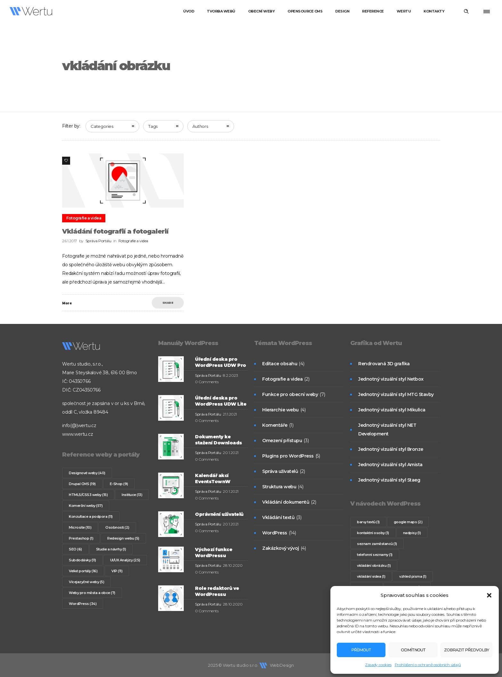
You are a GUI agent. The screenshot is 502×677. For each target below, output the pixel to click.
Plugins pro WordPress (288, 456)
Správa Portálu (98, 240)
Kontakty (434, 11)
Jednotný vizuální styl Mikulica (391, 410)
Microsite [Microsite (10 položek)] (80, 527)
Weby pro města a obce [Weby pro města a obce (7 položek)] (92, 592)
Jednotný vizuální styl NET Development (387, 429)
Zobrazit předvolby (462, 650)
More (67, 303)
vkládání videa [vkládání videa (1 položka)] (371, 576)
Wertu (404, 11)
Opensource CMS (304, 11)
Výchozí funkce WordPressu (213, 552)
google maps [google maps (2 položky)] (408, 522)
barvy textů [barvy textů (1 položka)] (368, 522)
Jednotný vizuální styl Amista (390, 464)
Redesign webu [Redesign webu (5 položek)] (123, 538)
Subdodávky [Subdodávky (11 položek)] (82, 560)
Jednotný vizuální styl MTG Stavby (396, 394)
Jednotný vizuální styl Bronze (390, 449)
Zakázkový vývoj (280, 548)
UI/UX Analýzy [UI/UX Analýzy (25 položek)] (125, 560)
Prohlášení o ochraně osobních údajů (428, 664)
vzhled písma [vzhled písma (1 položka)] (412, 576)
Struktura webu (279, 487)
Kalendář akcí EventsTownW (213, 478)
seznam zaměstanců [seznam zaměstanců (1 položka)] (377, 543)
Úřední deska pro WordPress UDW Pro (220, 362)
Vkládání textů (278, 517)
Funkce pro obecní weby (290, 394)
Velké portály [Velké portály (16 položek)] (83, 571)
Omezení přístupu (282, 440)
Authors (200, 126)
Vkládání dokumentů (285, 502)
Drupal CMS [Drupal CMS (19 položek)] (82, 484)
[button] (489, 595)
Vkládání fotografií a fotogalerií (115, 231)
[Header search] (466, 11)
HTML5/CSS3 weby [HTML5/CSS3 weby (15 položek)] (88, 494)
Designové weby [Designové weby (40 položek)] (87, 473)
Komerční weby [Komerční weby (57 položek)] (85, 505)
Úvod (188, 11)
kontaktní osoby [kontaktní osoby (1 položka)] (373, 533)
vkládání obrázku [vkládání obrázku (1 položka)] (374, 565)
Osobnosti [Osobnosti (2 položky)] (117, 527)
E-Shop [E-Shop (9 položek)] (119, 484)
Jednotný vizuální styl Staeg (389, 480)
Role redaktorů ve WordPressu (217, 591)
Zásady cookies (378, 664)
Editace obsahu (279, 364)
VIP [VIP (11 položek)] (116, 571)
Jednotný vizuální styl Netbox (391, 379)
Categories (102, 126)
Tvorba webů (221, 11)
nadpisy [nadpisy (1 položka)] (412, 533)
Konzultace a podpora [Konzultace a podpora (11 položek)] (91, 516)
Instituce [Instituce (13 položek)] (132, 494)
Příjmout (358, 650)
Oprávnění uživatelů (219, 514)
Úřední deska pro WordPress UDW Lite (220, 401)
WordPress (274, 533)
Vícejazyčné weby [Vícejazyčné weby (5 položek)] (86, 582)
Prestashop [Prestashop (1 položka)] (81, 538)
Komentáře (274, 425)
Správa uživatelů (280, 471)
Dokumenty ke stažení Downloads (218, 440)
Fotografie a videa (282, 379)
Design (342, 11)
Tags (153, 126)
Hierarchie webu (280, 410)
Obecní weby (261, 11)
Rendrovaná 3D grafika (384, 364)
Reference (373, 11)
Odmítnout (406, 650)
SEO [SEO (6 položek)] (75, 549)
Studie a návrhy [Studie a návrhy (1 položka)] (111, 549)
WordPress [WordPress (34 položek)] (82, 603)
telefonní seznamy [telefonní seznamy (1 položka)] (375, 554)
